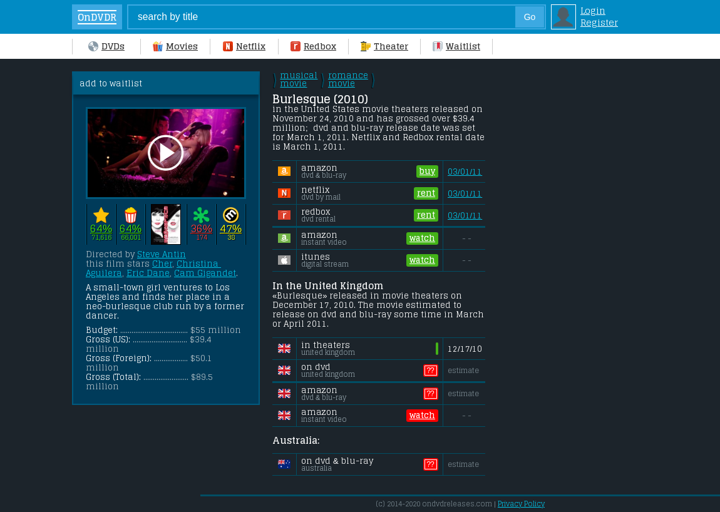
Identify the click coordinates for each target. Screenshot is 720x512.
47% (231, 228)
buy (427, 171)
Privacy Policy (521, 504)
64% (101, 228)
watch (422, 238)
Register (599, 22)
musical (298, 79)
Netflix (244, 46)
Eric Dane (148, 273)
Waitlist (456, 46)
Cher (162, 264)
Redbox (313, 46)
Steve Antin (161, 254)
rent (426, 193)
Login (592, 10)
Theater (384, 46)
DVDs (106, 46)
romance (348, 79)
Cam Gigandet (205, 273)
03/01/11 (465, 172)
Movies (175, 46)
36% (201, 228)
